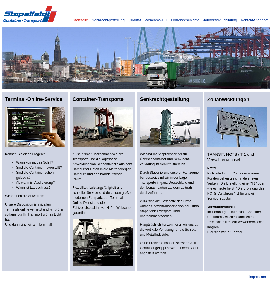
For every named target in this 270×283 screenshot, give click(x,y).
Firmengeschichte (185, 20)
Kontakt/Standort (254, 20)
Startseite (80, 20)
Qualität (134, 20)
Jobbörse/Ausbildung (220, 20)
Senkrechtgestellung (108, 20)
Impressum (257, 277)
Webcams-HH (155, 20)
